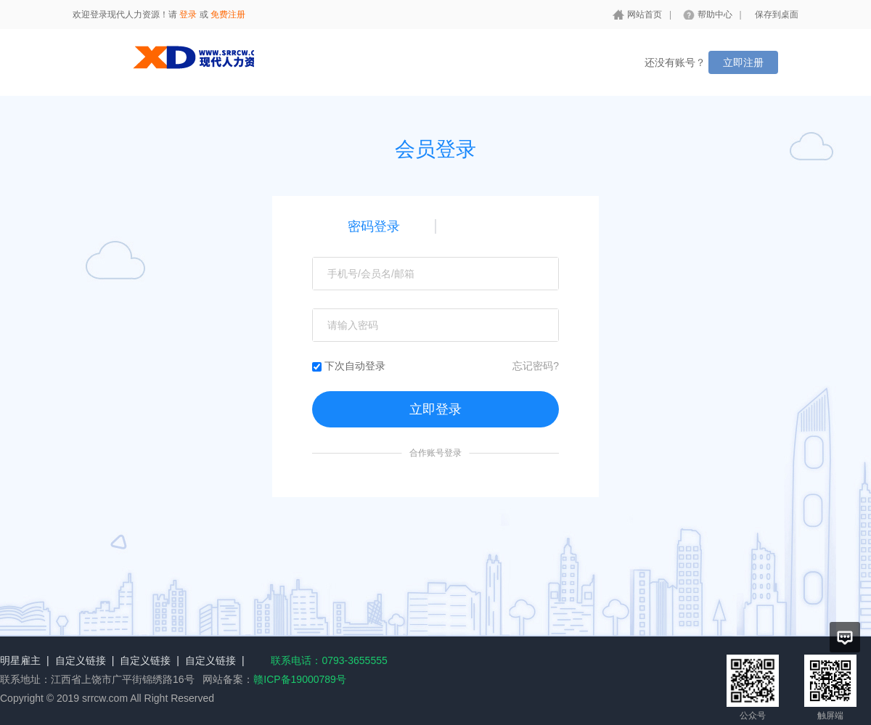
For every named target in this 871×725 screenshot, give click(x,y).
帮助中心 (715, 14)
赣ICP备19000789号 (299, 679)
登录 (188, 14)
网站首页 (644, 14)
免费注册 (227, 14)
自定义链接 (80, 660)
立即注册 (743, 62)
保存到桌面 (776, 14)
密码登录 (374, 226)
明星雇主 (20, 660)
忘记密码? (535, 366)
